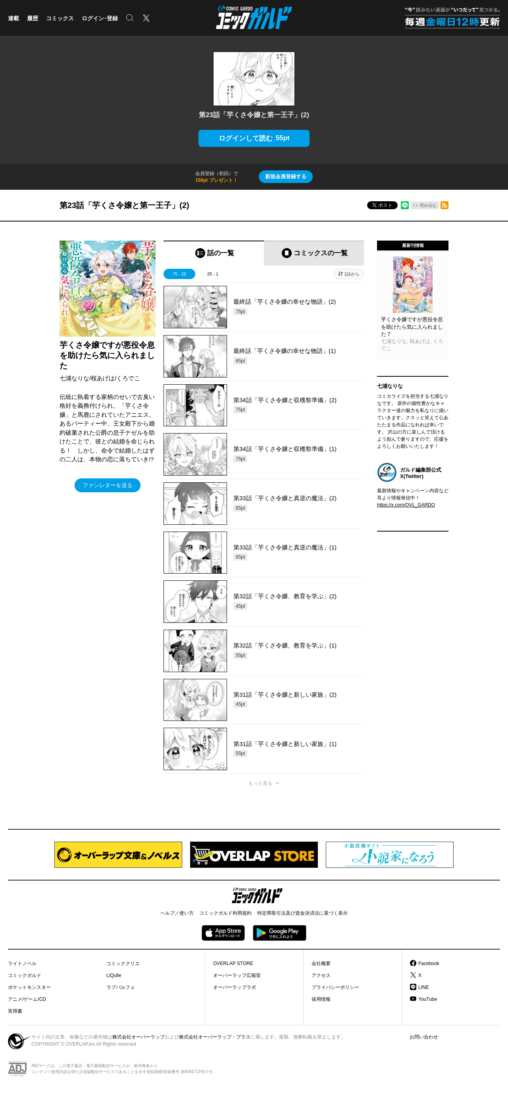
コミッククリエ (123, 963)
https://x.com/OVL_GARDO (406, 505)
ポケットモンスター (29, 987)
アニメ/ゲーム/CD (27, 999)
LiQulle (113, 975)
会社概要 (321, 963)
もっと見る (260, 783)
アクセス (321, 975)
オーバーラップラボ (234, 987)
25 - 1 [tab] (212, 274)
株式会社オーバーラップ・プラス (214, 1037)
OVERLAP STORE (233, 963)
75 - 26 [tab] (179, 274)
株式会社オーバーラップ (138, 1037)
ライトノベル (22, 963)
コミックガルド (24, 975)
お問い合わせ (424, 1037)
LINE (423, 987)
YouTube (427, 999)
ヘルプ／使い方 (177, 913)
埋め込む (428, 205)
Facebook (428, 963)
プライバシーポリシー (335, 987)
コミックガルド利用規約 (225, 913)
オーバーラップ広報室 (237, 975)
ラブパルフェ (120, 987)
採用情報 (321, 999)
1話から (352, 274)
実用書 (15, 1011)
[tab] (214, 253)
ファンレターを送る (108, 485)
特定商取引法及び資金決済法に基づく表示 (302, 913)
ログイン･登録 (100, 18)
